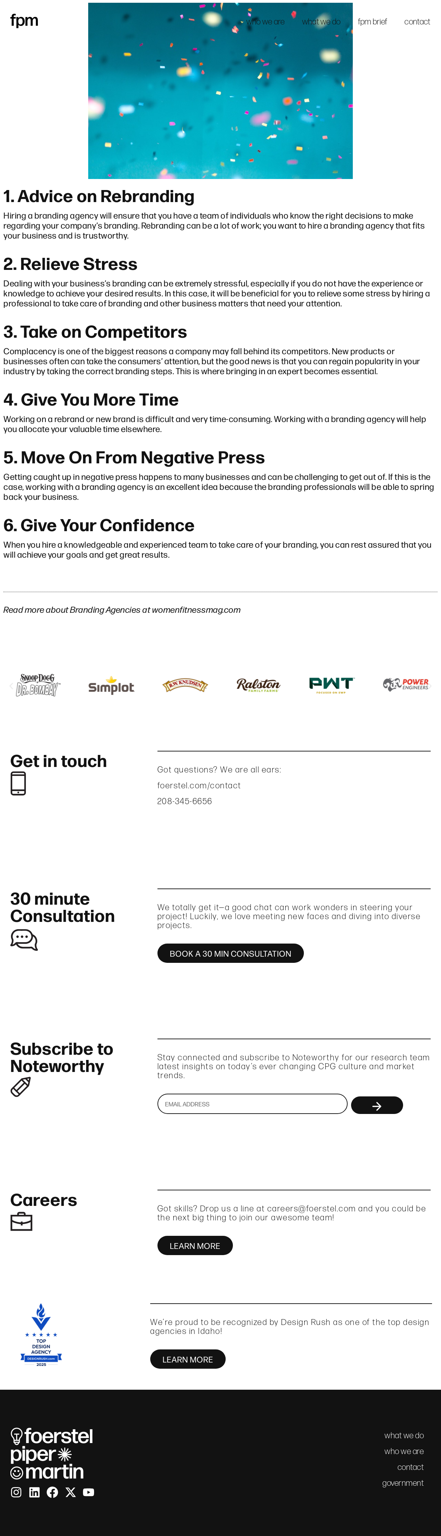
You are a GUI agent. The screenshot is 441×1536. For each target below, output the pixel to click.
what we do (321, 22)
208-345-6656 (185, 801)
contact (417, 22)
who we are (265, 22)
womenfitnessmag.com (196, 609)
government (403, 1483)
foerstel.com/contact (199, 785)
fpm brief (373, 22)
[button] (11, 686)
